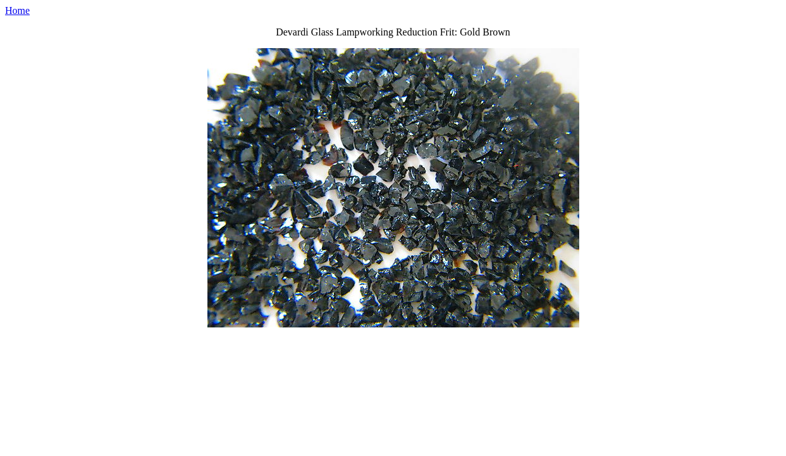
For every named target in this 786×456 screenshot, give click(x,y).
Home (17, 10)
